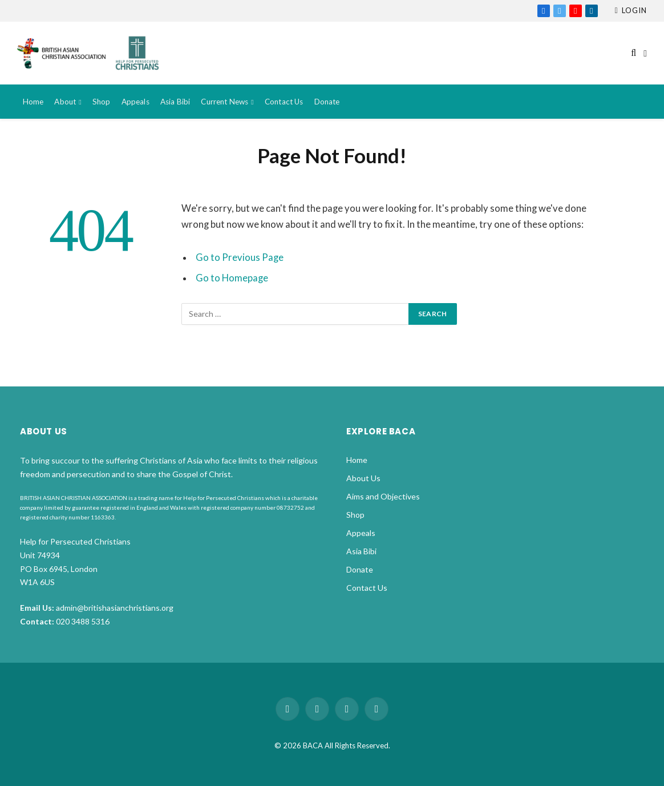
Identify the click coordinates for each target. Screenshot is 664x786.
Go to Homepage (232, 278)
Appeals (135, 101)
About (65, 101)
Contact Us (284, 101)
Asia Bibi (175, 101)
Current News (224, 101)
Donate (327, 101)
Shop (101, 101)
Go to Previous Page (240, 257)
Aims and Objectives (383, 496)
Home (33, 101)
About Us (363, 478)
